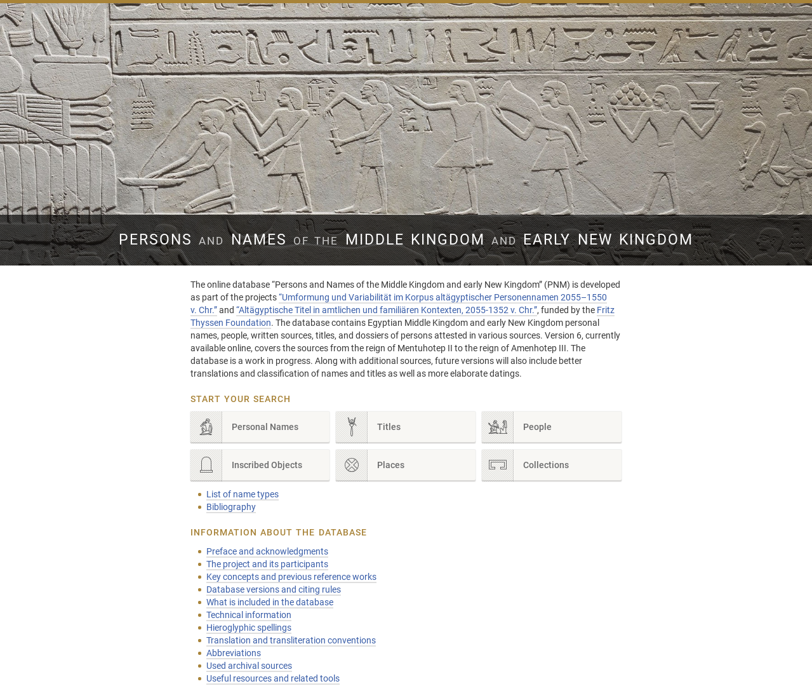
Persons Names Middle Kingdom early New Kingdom (406, 239)
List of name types (242, 494)
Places (370, 465)
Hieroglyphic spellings (248, 627)
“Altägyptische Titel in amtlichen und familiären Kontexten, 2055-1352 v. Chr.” (386, 310)
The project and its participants (267, 564)
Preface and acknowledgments (267, 551)
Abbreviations (233, 653)
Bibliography (231, 507)
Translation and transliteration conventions (291, 640)
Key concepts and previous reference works (291, 577)
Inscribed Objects (246, 465)
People (517, 427)
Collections (525, 465)
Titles (368, 427)
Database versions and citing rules (273, 589)
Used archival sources (249, 666)
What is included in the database (269, 602)
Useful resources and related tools (273, 678)
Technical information (248, 615)
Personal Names (244, 427)
